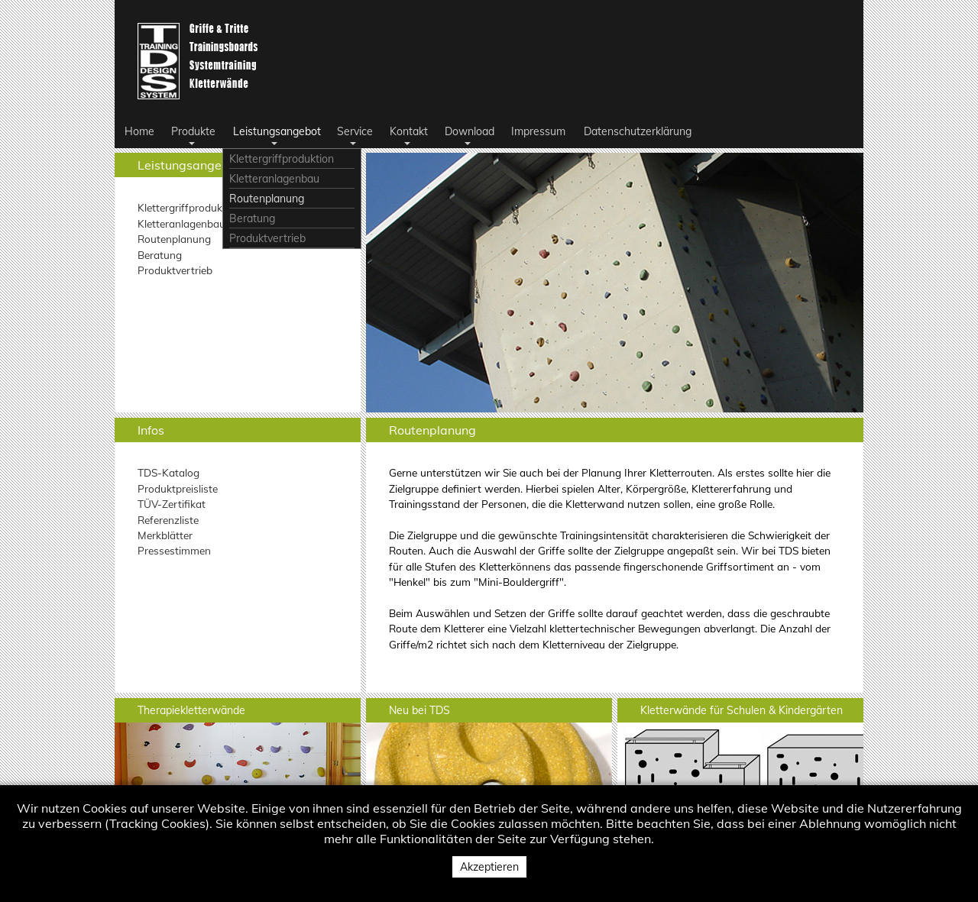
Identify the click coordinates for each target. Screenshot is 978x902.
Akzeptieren (489, 867)
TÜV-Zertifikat (172, 503)
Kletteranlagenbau (181, 223)
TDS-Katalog (168, 472)
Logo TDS (201, 61)
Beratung (160, 254)
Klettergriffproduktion (189, 207)
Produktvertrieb (175, 269)
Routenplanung (174, 238)
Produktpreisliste (178, 488)
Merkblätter (165, 535)
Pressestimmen (174, 550)
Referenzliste (168, 519)
